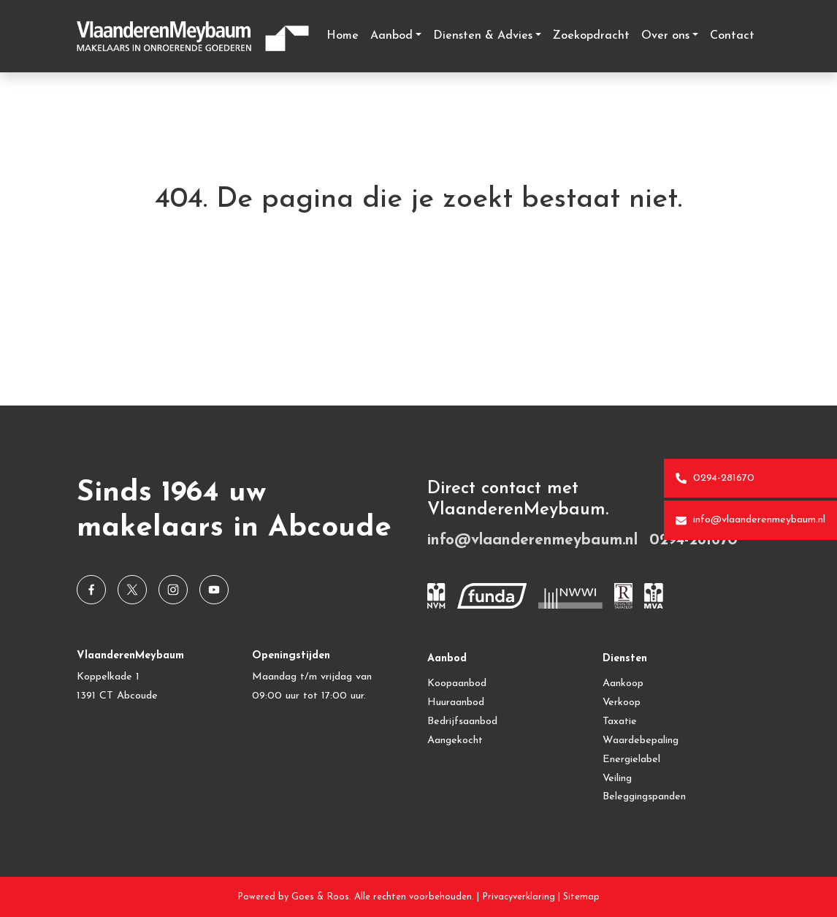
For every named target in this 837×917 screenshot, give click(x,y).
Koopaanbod (456, 683)
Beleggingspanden (644, 796)
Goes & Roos (320, 897)
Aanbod (391, 36)
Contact (732, 36)
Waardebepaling (641, 740)
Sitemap (581, 897)
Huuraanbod (455, 702)
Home (342, 36)
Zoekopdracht (591, 36)
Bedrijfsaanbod (462, 721)
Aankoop (623, 683)
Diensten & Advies (482, 36)
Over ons (665, 36)
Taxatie (620, 721)
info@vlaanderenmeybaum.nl (750, 520)
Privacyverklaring (518, 897)
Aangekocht (455, 740)
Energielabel (631, 759)
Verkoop (622, 702)
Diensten (625, 658)
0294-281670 (715, 478)
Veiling (617, 778)
